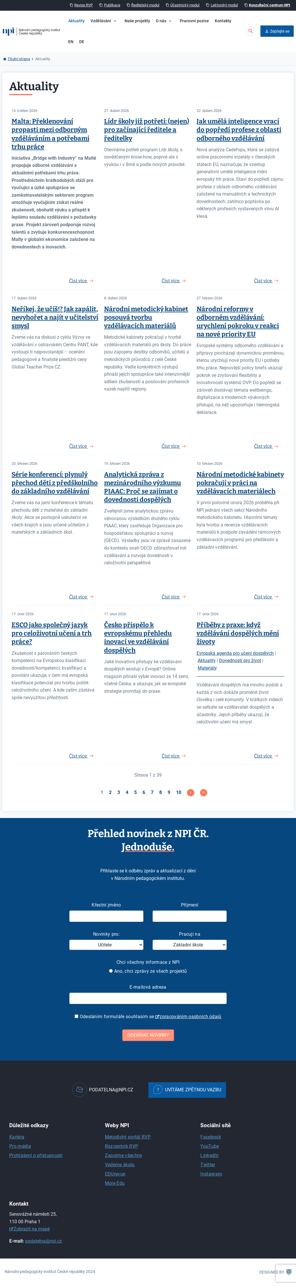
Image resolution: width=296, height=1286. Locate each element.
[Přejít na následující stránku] (190, 792)
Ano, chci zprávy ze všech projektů (148, 971)
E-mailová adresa (148, 987)
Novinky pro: (106, 934)
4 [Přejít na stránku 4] (127, 792)
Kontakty (223, 21)
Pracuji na (189, 934)
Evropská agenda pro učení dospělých (235, 653)
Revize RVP (83, 5)
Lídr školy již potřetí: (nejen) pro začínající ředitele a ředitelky (146, 129)
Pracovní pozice (194, 21)
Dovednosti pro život (240, 660)
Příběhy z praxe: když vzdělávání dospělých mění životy (238, 633)
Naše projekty (137, 21)
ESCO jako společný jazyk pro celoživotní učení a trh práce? (52, 633)
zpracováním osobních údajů (190, 1016)
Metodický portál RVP (128, 1137)
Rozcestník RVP (121, 1146)
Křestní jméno (106, 905)
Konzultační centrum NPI (269, 5)
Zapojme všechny (124, 1155)
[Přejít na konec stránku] (203, 792)
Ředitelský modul (145, 5)
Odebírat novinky (148, 1035)
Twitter (207, 1164)
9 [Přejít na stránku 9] (169, 792)
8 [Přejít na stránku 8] (160, 792)
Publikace (112, 5)
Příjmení (190, 905)
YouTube (209, 1146)
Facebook (210, 1137)
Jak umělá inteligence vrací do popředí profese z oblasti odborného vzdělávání (239, 129)
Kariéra (16, 1137)
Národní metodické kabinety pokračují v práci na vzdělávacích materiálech (240, 483)
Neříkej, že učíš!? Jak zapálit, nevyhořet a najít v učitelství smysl (55, 317)
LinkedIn (209, 1155)
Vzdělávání (100, 21)
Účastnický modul (184, 5)
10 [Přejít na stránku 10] (178, 792)
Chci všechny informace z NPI (148, 962)
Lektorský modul (224, 5)
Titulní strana (19, 59)
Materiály (207, 668)
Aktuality (76, 21)
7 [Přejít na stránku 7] (152, 792)
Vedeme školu (120, 1164)
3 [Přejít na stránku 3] (118, 792)
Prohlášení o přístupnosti (35, 1155)
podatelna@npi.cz (43, 1241)
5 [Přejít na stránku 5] (135, 792)
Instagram (211, 1174)
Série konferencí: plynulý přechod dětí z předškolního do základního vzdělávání (55, 483)
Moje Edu (115, 1183)
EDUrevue (115, 1174)
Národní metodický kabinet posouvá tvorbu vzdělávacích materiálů (146, 317)
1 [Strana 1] (102, 792)
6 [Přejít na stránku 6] (144, 792)
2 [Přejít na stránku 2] (110, 792)
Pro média (20, 1146)
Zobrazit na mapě (32, 1229)
